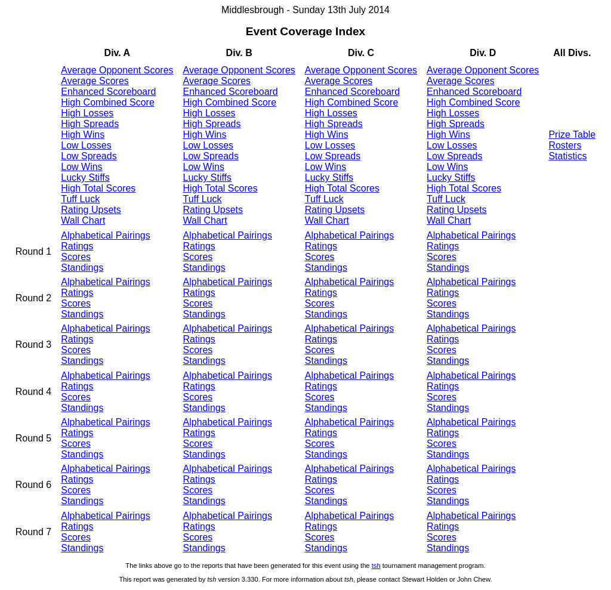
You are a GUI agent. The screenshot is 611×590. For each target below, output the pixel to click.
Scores (76, 257)
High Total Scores (98, 188)
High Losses (87, 113)
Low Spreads (88, 156)
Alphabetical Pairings (105, 235)
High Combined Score (108, 102)
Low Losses (86, 145)
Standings (82, 267)
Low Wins (81, 167)
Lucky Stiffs (85, 177)
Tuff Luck (80, 199)
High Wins (82, 134)
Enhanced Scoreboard (108, 92)
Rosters (564, 145)
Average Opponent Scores (117, 70)
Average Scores (95, 81)
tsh (376, 565)
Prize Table (571, 134)
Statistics (567, 156)
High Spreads (90, 124)
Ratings (77, 246)
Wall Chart (83, 220)
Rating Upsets (91, 210)
